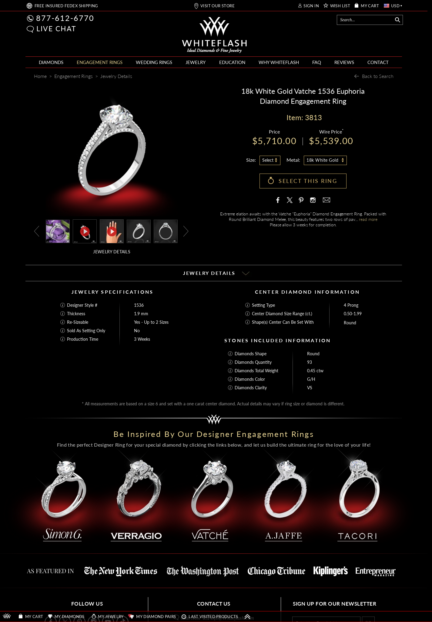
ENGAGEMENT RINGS (99, 62)
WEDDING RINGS (154, 62)
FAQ (316, 62)
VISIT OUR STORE (217, 6)
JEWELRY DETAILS (111, 251)
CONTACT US (213, 603)
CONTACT (378, 62)
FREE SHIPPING (66, 6)
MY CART (370, 6)
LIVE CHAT (56, 28)
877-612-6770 (65, 17)
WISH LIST (340, 6)
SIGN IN (311, 6)
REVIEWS (344, 62)
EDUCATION (232, 62)
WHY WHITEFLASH (279, 62)
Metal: (293, 160)
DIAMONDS (51, 62)
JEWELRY (196, 62)
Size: (251, 160)
